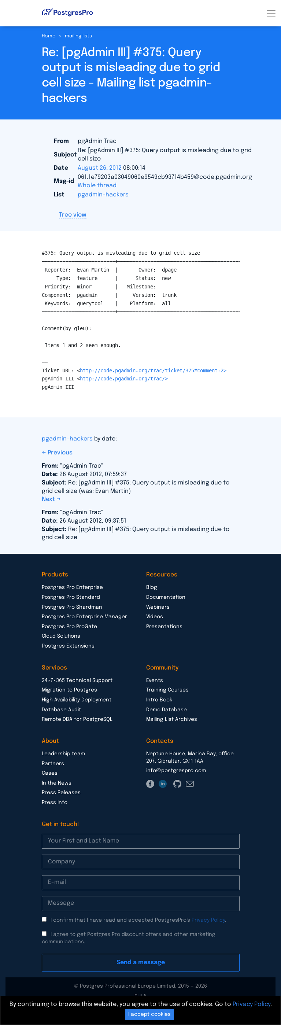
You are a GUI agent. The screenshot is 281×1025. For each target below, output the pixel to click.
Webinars (158, 607)
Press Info (54, 802)
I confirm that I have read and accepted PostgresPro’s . (138, 920)
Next (49, 499)
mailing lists (78, 36)
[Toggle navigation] (271, 13)
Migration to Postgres (69, 690)
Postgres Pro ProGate (69, 626)
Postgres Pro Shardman (72, 607)
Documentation (165, 597)
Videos (154, 616)
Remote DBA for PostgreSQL (77, 719)
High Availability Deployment (76, 700)
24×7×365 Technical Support (77, 680)
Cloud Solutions (61, 636)
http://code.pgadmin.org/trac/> (124, 378)
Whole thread (97, 185)
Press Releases (61, 792)
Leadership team (63, 753)
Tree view (72, 215)
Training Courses (167, 690)
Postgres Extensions (68, 646)
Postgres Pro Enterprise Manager (84, 616)
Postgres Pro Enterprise (72, 587)
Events (154, 680)
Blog (151, 587)
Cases (50, 773)
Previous (60, 453)
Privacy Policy (208, 920)
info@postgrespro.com (176, 770)
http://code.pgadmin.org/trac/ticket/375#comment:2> (153, 370)
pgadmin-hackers (103, 195)
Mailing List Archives (171, 719)
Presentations (164, 626)
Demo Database (166, 709)
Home (48, 36)
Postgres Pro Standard (71, 597)
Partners (53, 763)
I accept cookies (149, 1014)
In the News (56, 783)
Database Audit (61, 709)
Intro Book (159, 700)
